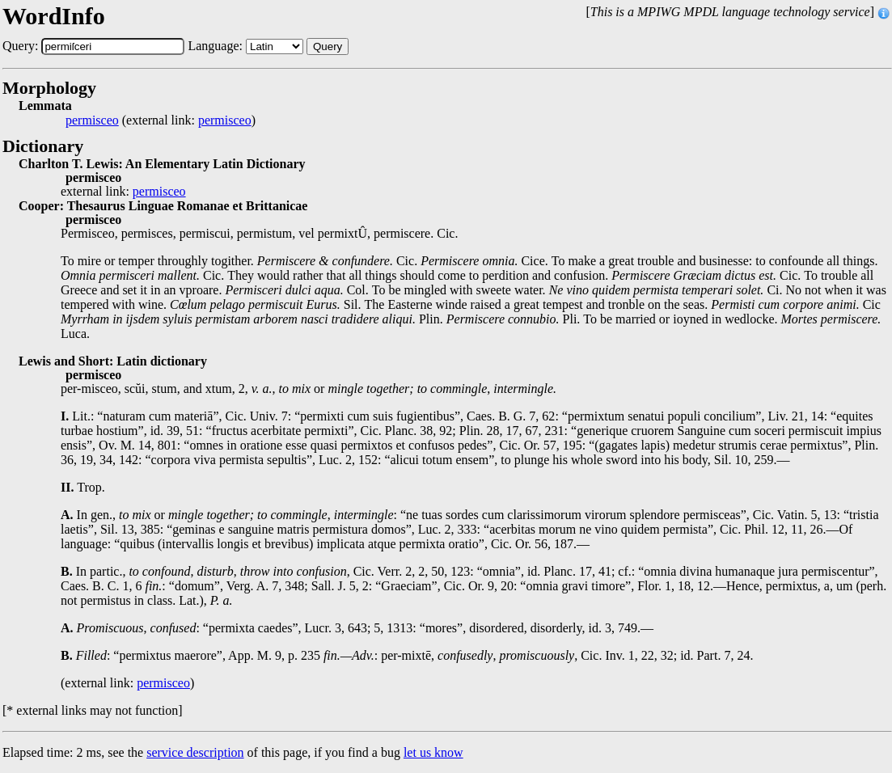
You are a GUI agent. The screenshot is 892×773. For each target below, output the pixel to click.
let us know (433, 752)
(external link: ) (161, 120)
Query (327, 46)
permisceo (92, 120)
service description (194, 752)
